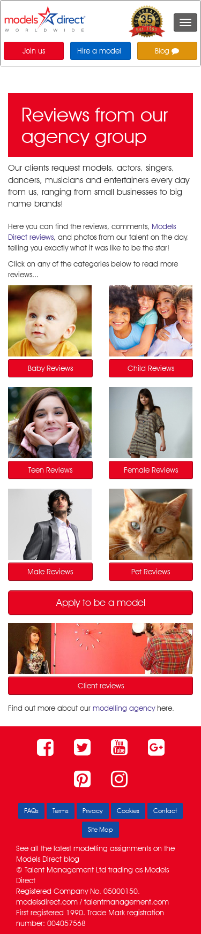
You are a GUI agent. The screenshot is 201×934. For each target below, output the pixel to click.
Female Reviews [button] (151, 470)
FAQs (31, 811)
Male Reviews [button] (50, 571)
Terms (61, 811)
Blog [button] (167, 51)
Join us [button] (34, 51)
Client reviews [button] (101, 685)
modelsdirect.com (47, 902)
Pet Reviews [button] (150, 571)
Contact (165, 811)
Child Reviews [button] (151, 368)
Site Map (100, 829)
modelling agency (124, 708)
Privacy (93, 811)
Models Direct (39, 859)
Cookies (128, 811)
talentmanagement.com (126, 902)
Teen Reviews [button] (50, 470)
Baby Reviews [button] (50, 368)
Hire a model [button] (99, 51)
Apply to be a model (100, 602)
